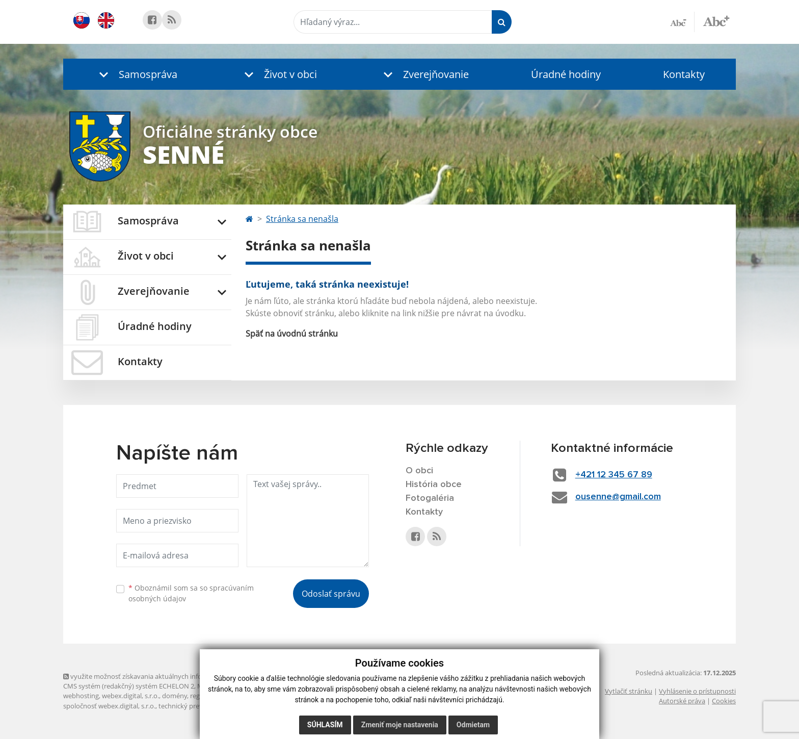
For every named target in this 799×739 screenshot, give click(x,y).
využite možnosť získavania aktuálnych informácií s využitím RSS (164, 676)
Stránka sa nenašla (302, 218)
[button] (135, 74)
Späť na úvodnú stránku (292, 333)
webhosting (81, 695)
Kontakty (684, 74)
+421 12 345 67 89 (613, 474)
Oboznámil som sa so (191, 593)
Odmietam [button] (473, 725)
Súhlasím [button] (325, 725)
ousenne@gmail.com (618, 496)
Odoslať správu (331, 593)
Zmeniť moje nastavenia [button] (399, 725)
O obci (419, 470)
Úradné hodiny (566, 74)
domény (174, 695)
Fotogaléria (430, 498)
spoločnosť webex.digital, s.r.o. (109, 705)
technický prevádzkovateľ (197, 705)
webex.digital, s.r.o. (130, 695)
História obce (434, 484)
